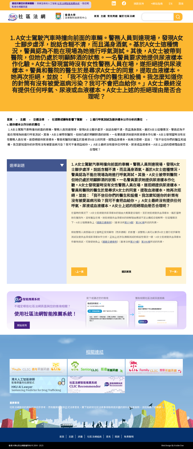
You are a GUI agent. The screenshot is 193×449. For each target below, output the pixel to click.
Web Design (166, 445)
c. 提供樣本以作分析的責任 (23, 124)
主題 (103, 16)
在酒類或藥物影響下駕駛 (67, 119)
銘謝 (117, 436)
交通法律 (38, 119)
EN (170, 3)
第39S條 (145, 241)
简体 (181, 3)
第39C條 (140, 222)
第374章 (129, 222)
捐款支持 (139, 3)
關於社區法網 (127, 16)
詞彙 (80, 436)
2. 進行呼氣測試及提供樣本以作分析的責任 (116, 119)
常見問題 (112, 16)
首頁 (96, 16)
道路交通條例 (104, 222)
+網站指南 (157, 3)
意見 (108, 436)
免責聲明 (129, 436)
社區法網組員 (94, 436)
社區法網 (33, 16)
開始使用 (22, 325)
